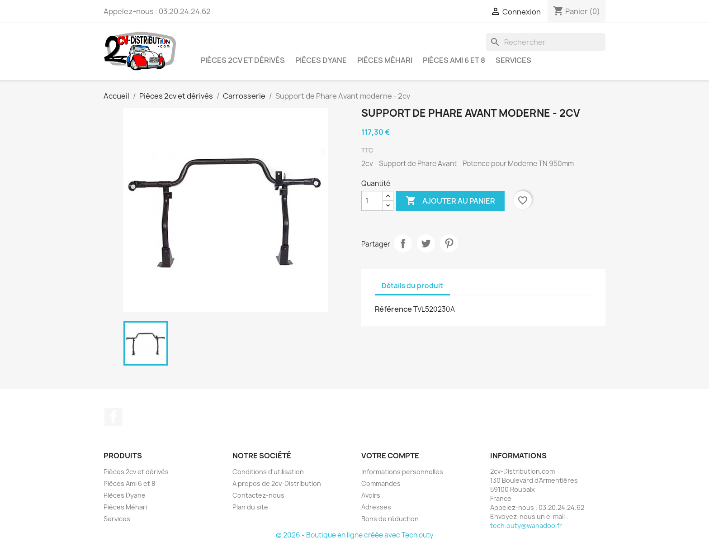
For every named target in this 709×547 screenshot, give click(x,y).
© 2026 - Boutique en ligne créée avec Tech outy (355, 535)
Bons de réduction (390, 518)
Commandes (381, 483)
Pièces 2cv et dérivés (243, 60)
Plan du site (250, 507)
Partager (403, 243)
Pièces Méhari (384, 60)
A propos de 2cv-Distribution (276, 483)
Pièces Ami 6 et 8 (454, 60)
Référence (393, 309)
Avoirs (370, 495)
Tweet (426, 243)
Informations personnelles (402, 471)
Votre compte (390, 456)
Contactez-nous (258, 495)
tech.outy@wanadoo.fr (526, 525)
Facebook (113, 417)
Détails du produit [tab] (412, 285)
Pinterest (449, 243)
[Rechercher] (545, 42)
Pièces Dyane (321, 60)
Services (513, 60)
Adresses (376, 507)
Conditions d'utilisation (268, 471)
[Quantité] (372, 201)
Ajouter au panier (450, 201)
